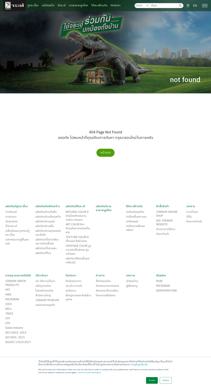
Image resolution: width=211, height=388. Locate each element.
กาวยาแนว (10, 217)
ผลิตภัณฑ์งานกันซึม (46, 212)
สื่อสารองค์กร (103, 281)
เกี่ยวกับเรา (41, 276)
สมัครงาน (71, 291)
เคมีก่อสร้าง (48, 5)
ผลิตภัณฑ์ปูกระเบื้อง (16, 206)
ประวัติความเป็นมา (45, 281)
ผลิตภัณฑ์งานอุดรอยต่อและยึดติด (48, 233)
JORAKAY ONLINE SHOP (167, 214)
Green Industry (14, 328)
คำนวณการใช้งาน (165, 230)
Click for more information (89, 372)
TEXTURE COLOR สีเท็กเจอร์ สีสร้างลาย (77, 239)
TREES (9, 314)
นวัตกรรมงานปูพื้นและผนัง (17, 242)
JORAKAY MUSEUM (47, 301)
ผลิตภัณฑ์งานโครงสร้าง (48, 217)
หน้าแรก (105, 152)
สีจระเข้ (61, 5)
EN (195, 6)
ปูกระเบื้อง (32, 5)
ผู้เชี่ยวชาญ (131, 286)
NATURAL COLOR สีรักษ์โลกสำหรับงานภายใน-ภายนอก (77, 216)
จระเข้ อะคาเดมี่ (74, 286)
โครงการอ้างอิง (194, 222)
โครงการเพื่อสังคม (106, 296)
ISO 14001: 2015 (15, 333)
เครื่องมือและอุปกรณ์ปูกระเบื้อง (17, 233)
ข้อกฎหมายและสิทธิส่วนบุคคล (78, 298)
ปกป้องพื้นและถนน (136, 217)
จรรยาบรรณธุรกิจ (45, 305)
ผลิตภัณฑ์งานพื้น (44, 226)
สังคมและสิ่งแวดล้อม (107, 291)
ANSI (8, 295)
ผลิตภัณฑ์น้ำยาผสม (46, 249)
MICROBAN (12, 300)
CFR (7, 324)
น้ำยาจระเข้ (11, 226)
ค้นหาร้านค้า (162, 234)
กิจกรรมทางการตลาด (107, 286)
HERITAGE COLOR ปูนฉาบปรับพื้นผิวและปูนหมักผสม (78, 250)
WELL (8, 309)
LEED (8, 304)
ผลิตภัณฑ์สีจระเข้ (75, 206)
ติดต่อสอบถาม (73, 281)
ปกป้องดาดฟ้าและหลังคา (135, 228)
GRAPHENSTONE (166, 291)
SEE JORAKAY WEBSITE (164, 223)
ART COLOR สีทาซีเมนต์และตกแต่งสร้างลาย (78, 229)
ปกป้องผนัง (132, 222)
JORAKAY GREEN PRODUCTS (15, 283)
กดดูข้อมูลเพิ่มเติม (139, 364)
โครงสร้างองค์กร (44, 291)
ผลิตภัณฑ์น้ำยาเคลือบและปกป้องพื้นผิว (47, 242)
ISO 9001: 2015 (15, 338)
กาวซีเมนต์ (11, 212)
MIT (7, 290)
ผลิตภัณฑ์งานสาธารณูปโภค (104, 208)
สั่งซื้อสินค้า (162, 206)
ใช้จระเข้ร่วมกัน (99, 5)
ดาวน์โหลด (192, 212)
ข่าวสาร (100, 276)
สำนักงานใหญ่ (43, 296)
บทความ (130, 276)
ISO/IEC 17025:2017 (18, 343)
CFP (7, 319)
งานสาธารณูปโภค (78, 5)
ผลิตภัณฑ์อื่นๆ (43, 253)
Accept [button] (152, 380)
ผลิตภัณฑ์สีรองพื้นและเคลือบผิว (78, 261)
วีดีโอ (189, 217)
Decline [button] (166, 380)
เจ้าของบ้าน (132, 281)
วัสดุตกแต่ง (11, 222)
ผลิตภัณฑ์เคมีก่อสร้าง (47, 206)
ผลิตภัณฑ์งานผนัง (45, 222)
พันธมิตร (161, 276)
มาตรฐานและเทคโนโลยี (18, 276)
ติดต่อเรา (115, 5)
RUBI (159, 281)
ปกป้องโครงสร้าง (135, 212)
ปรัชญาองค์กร (43, 286)
